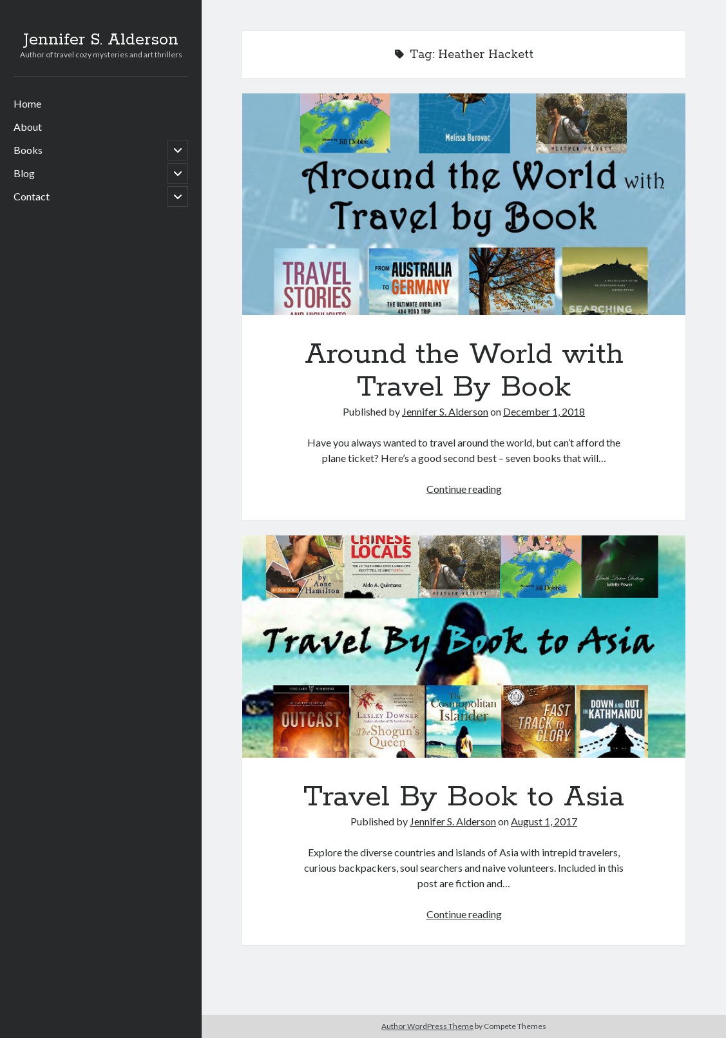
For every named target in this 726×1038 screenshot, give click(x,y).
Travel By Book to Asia (464, 646)
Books (28, 150)
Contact (32, 196)
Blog (24, 173)
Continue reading (464, 489)
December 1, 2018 (544, 411)
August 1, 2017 (544, 821)
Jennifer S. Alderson (100, 40)
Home (27, 103)
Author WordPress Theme (427, 1026)
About (28, 126)
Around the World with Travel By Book (464, 204)
